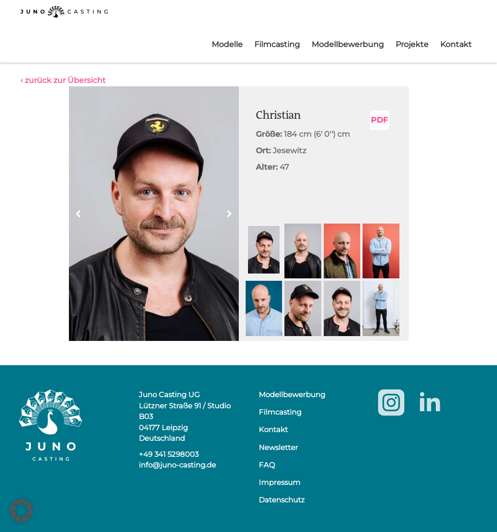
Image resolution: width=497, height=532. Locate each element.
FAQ (267, 464)
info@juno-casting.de (177, 464)
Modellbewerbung (348, 44)
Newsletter (278, 447)
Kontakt (456, 44)
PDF (379, 120)
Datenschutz (282, 499)
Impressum (279, 482)
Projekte (412, 44)
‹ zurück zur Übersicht (63, 80)
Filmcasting (277, 44)
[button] (229, 214)
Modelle (227, 44)
